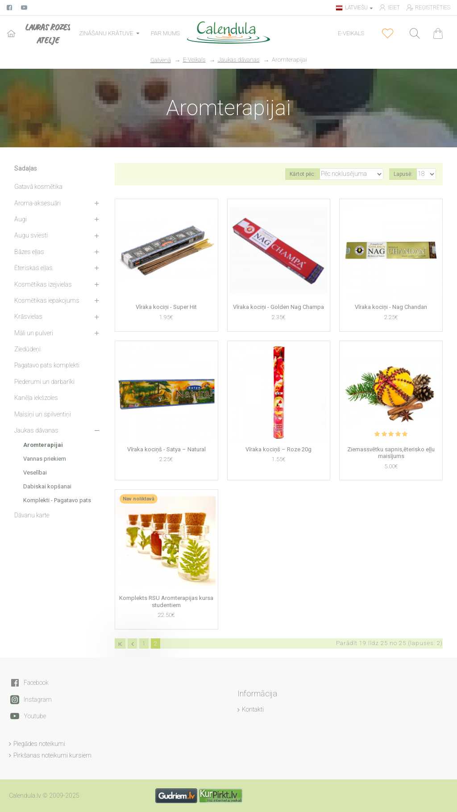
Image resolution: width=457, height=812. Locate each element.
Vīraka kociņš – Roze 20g (278, 449)
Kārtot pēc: (303, 174)
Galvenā (160, 60)
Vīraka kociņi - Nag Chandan (391, 307)
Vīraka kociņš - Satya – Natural (166, 449)
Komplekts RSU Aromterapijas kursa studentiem (166, 601)
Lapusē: (403, 174)
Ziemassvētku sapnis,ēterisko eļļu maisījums (391, 453)
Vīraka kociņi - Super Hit (166, 307)
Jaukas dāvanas (239, 59)
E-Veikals (194, 59)
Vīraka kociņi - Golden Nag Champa (278, 307)
